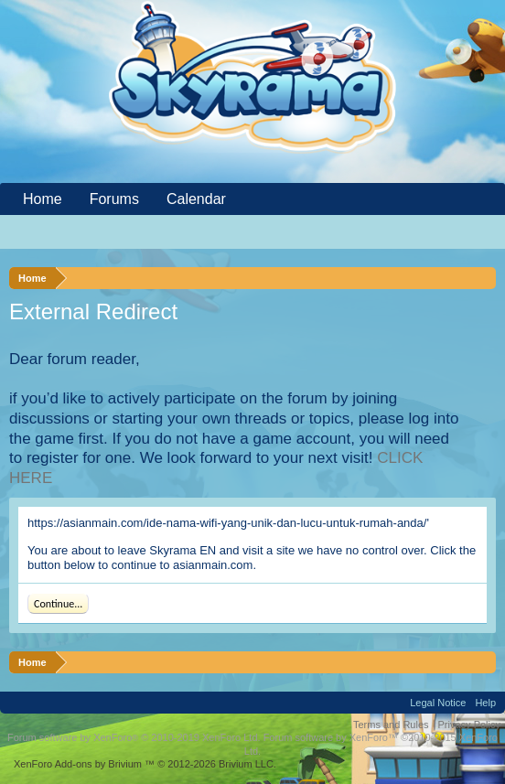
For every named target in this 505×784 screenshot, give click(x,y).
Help (485, 702)
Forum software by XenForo (134, 737)
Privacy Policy (469, 724)
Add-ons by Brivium (145, 763)
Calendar (196, 199)
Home (42, 199)
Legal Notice (438, 702)
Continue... (58, 603)
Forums (114, 199)
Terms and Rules (391, 724)
